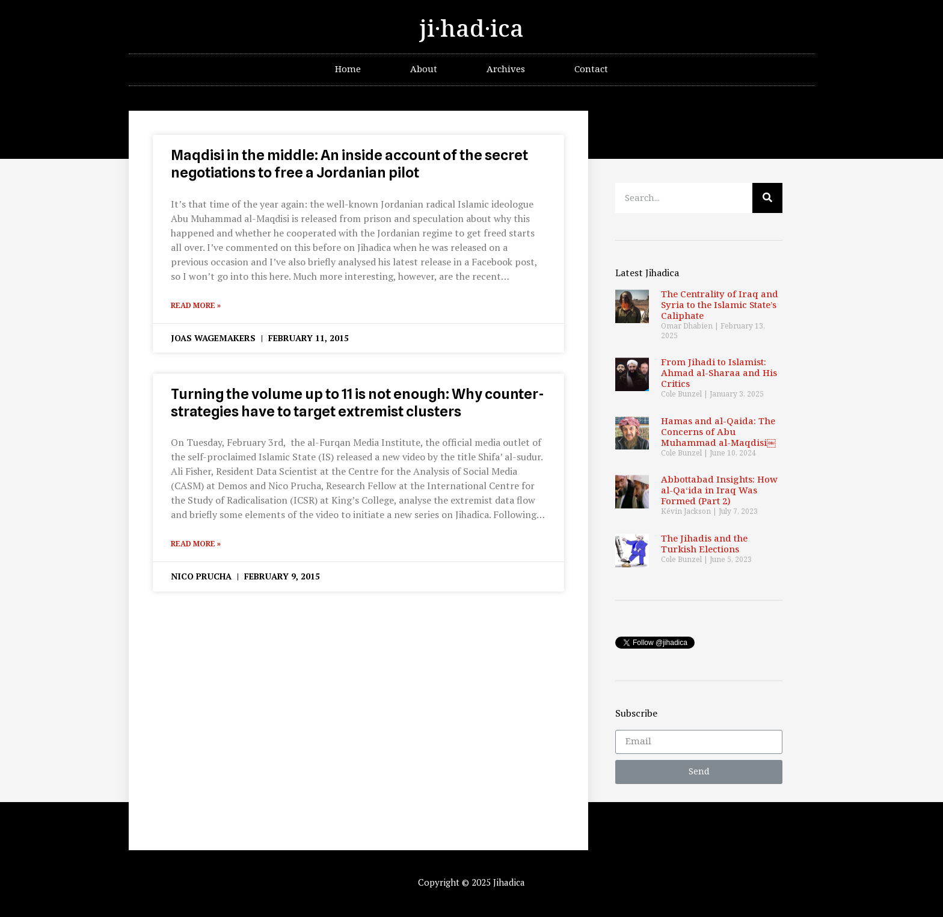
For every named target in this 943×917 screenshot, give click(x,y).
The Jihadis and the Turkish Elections (704, 544)
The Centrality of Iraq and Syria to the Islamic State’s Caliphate (719, 305)
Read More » (196, 305)
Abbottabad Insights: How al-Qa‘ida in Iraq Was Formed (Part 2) (719, 491)
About (423, 69)
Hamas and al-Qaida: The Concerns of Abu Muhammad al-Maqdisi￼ (718, 432)
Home (348, 69)
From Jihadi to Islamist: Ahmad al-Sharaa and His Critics (719, 373)
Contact (591, 69)
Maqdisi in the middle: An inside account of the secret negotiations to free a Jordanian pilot (349, 163)
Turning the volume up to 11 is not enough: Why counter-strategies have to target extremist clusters (357, 402)
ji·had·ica (471, 29)
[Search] (767, 198)
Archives (506, 69)
